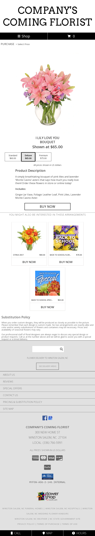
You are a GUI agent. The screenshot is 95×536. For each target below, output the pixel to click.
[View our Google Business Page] (50, 419)
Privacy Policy (26, 524)
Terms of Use (69, 524)
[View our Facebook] (44, 419)
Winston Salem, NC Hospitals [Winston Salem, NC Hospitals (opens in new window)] (62, 508)
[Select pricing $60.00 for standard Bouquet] (13, 157)
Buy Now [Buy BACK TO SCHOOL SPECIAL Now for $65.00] (47, 307)
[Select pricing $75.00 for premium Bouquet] (43, 157)
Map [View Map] (47, 533)
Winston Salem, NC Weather (31, 518)
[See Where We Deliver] (47, 366)
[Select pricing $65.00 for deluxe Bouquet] (28, 157)
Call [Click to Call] (16, 533)
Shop (24, 36)
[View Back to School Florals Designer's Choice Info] (66, 238)
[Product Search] (48, 349)
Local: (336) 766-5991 (47, 443)
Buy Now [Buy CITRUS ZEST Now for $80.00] (29, 262)
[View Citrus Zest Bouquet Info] (29, 238)
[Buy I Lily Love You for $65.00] (47, 206)
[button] (47, 477)
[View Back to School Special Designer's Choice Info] (47, 283)
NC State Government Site (65, 518)
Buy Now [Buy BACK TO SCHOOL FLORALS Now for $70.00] (66, 262)
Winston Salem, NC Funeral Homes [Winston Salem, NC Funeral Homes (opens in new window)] (22, 508)
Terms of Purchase (48, 524)
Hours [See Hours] (79, 533)
